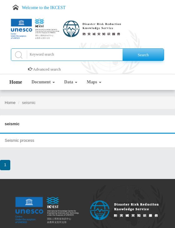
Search (143, 54)
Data (70, 82)
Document (43, 82)
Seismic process (19, 140)
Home (15, 82)
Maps (94, 82)
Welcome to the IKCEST (44, 7)
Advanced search (47, 69)
